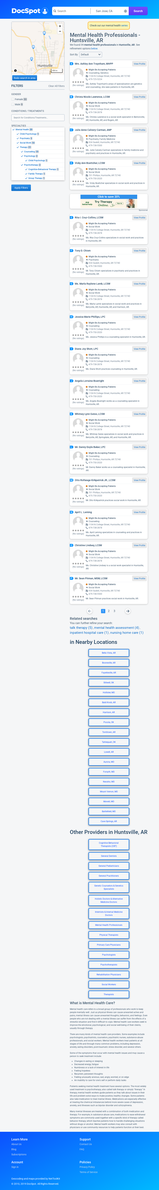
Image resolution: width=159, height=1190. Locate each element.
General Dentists (109, 856)
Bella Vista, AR (109, 653)
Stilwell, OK (109, 682)
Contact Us (86, 1144)
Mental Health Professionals (108, 925)
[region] (38, 48)
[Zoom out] (60, 31)
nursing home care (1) (127, 633)
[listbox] (38, 153)
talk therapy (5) (81, 628)
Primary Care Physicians (109, 945)
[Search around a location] (110, 11)
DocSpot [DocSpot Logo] (29, 10)
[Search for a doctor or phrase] (71, 11)
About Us (16, 1144)
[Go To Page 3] (114, 611)
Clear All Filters (56, 86)
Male (17, 104)
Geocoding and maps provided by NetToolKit (35, 1178)
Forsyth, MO (109, 772)
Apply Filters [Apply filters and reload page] (21, 187)
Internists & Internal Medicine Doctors (108, 913)
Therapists (109, 994)
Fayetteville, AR (109, 672)
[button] (90, 54)
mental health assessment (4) (116, 628)
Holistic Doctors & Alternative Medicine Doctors (109, 900)
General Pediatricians (109, 866)
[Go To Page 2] (109, 611)
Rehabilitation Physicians (109, 974)
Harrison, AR (109, 712)
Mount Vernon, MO (109, 791)
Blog (13, 1149)
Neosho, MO (109, 781)
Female (19, 99)
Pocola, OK (109, 722)
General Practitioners (109, 876)
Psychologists (109, 955)
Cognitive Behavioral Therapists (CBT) (109, 844)
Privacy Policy (87, 1167)
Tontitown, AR (108, 732)
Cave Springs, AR (109, 821)
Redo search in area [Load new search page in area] (24, 78)
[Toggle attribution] (15, 70)
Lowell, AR (109, 752)
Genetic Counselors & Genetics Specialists (108, 887)
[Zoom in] (60, 26)
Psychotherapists (109, 964)
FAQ (82, 1149)
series (124, 25)
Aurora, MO (109, 762)
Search (138, 11)
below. (94, 48)
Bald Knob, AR (109, 702)
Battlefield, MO (109, 811)
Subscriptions (18, 1154)
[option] (40, 129)
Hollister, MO (109, 692)
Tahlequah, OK (109, 742)
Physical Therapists (108, 935)
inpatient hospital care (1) (89, 633)
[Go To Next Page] (127, 611)
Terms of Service (88, 1172)
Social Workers (109, 984)
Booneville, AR (108, 663)
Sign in (15, 1167)
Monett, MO (108, 801)
